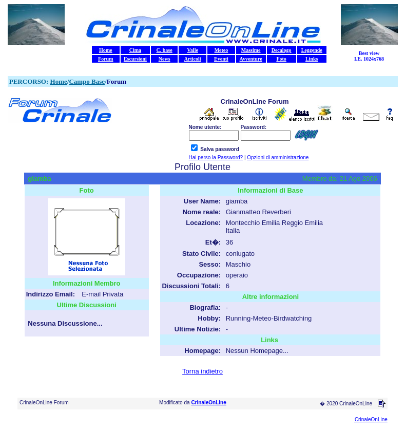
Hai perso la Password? (216, 157)
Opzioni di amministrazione (277, 157)
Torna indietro (202, 371)
